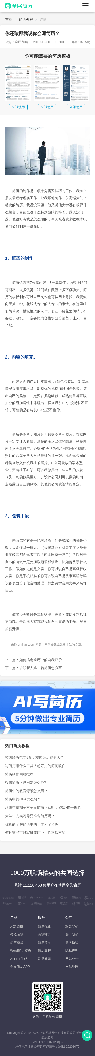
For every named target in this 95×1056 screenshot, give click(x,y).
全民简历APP (20, 966)
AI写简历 (16, 927)
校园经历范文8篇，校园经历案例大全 (34, 757)
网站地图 (72, 966)
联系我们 (72, 927)
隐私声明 (72, 950)
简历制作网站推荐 (19, 774)
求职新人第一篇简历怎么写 (40, 668)
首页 (8, 19)
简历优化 (44, 927)
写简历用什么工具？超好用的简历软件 (35, 766)
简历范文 (44, 943)
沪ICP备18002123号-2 (48, 1042)
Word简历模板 (20, 950)
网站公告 (72, 959)
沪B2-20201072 (68, 1046)
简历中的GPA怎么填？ (23, 799)
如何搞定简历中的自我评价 (40, 660)
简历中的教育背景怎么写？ (26, 791)
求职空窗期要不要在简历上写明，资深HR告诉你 (43, 808)
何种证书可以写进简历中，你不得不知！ (37, 833)
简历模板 (16, 943)
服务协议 (72, 943)
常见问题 (44, 959)
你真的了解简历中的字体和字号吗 (31, 824)
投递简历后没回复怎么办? (25, 782)
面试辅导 (44, 934)
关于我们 (72, 934)
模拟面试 (16, 934)
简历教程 (26, 19)
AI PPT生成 (18, 959)
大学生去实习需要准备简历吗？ (30, 816)
